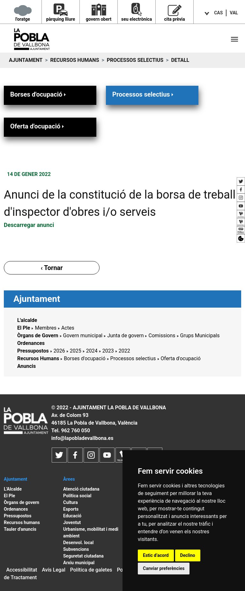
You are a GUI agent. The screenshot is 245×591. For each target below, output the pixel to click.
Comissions (161, 335)
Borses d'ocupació (38, 94)
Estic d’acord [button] (156, 555)
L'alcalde (27, 320)
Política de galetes (91, 570)
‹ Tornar (52, 268)
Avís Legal (53, 570)
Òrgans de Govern (37, 335)
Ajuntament (25, 60)
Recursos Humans (74, 60)
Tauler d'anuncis (20, 529)
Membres (45, 328)
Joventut (72, 522)
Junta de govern (125, 335)
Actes (67, 328)
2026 (59, 351)
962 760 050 (75, 430)
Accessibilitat (21, 570)
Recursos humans (22, 522)
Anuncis (26, 366)
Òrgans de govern (21, 502)
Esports (70, 509)
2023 (108, 351)
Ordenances (31, 343)
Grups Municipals (200, 335)
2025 (75, 351)
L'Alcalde (13, 489)
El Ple (23, 328)
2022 (124, 351)
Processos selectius (135, 60)
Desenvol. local (78, 542)
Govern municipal (83, 335)
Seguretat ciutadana (83, 555)
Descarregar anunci (29, 225)
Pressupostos (33, 351)
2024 (92, 351)
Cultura (70, 502)
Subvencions (76, 549)
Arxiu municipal (78, 562)
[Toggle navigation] (234, 39)
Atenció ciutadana (81, 489)
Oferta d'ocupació (37, 126)
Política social (77, 495)
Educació (72, 515)
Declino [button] (187, 555)
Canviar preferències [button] (163, 568)
